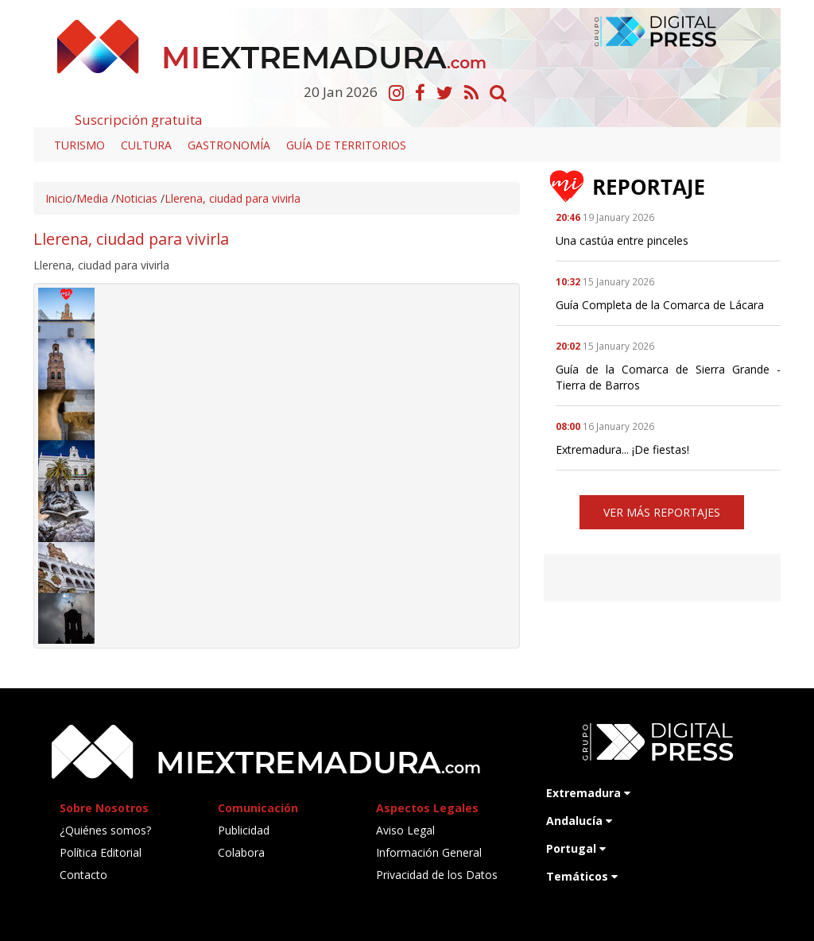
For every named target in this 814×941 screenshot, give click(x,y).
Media (92, 198)
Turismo (79, 145)
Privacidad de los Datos (437, 874)
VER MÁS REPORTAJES (661, 512)
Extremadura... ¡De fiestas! (622, 449)
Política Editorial (100, 852)
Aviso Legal (405, 830)
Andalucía (579, 820)
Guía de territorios (346, 145)
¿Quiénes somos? (105, 830)
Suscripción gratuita (139, 119)
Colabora (241, 852)
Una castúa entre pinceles (622, 240)
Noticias (136, 198)
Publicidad (243, 830)
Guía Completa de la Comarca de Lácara (660, 304)
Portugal (576, 848)
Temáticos (582, 876)
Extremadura (588, 792)
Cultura (146, 145)
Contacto (83, 874)
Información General (429, 852)
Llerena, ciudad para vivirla (232, 198)
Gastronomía (229, 145)
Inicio (58, 198)
